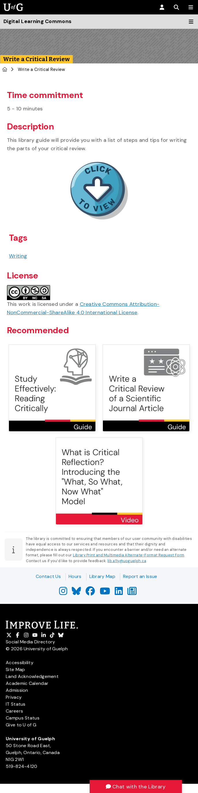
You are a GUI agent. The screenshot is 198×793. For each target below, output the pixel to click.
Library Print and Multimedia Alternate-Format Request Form (128, 555)
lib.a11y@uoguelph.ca (127, 560)
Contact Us (48, 576)
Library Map (102, 576)
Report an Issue (140, 576)
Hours (75, 576)
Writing (18, 256)
